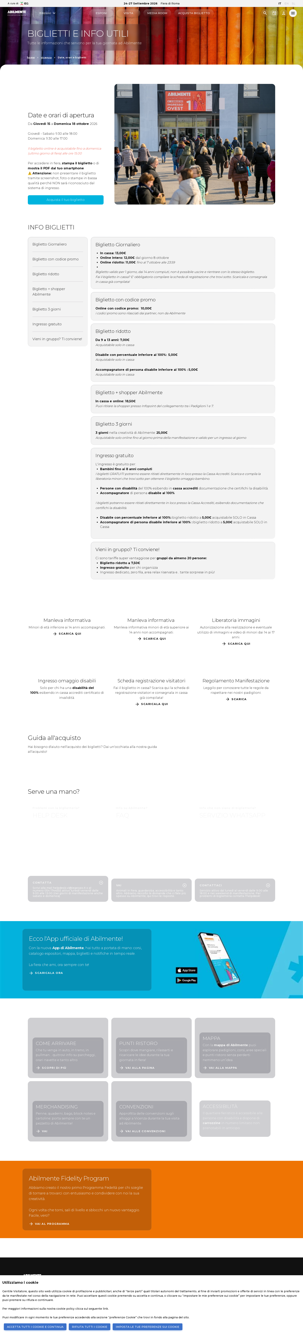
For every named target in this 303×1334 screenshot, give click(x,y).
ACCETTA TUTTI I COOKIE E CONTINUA (35, 1327)
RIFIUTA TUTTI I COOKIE (89, 1327)
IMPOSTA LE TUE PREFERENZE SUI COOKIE (147, 1327)
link (105, 1308)
